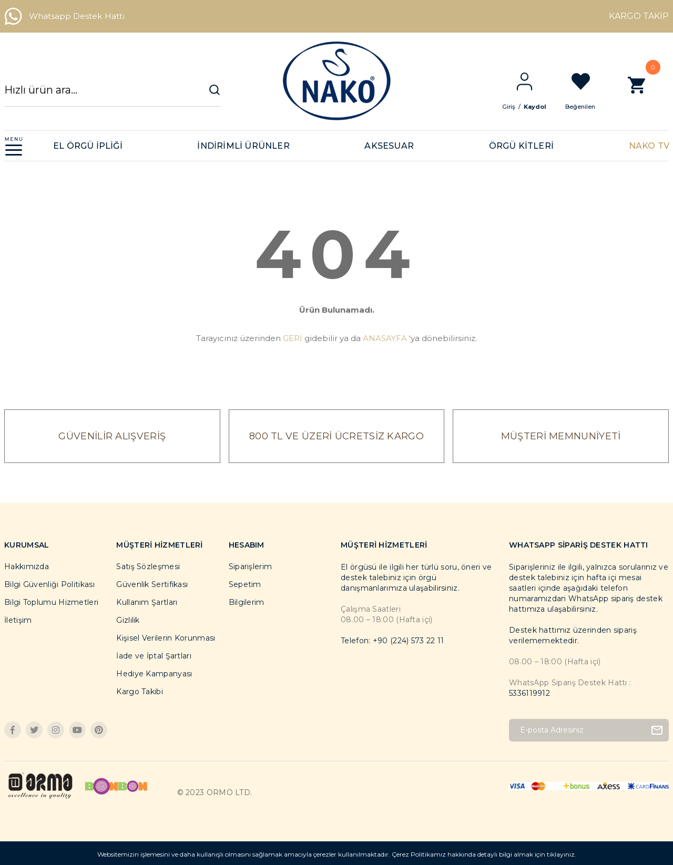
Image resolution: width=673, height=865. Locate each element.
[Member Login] (532, 81)
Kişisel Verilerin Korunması (165, 638)
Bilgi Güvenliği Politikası (49, 584)
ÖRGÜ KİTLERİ (521, 146)
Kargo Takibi (139, 691)
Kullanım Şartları (146, 602)
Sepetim (245, 584)
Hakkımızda (26, 566)
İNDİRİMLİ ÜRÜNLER (243, 146)
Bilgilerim (246, 602)
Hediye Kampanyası (154, 673)
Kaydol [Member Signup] (543, 106)
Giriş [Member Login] (517, 106)
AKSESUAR (389, 146)
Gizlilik (127, 620)
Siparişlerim (250, 566)
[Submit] (657, 730)
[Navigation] (13, 146)
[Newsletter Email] (589, 730)
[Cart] (645, 91)
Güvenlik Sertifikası (152, 584)
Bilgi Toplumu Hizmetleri (51, 602)
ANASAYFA (385, 338)
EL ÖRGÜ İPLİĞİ (88, 146)
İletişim (18, 620)
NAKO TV (649, 146)
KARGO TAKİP (639, 16)
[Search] (112, 95)
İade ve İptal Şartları (153, 656)
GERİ (292, 338)
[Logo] (336, 81)
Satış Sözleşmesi (148, 566)
